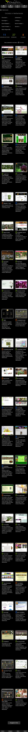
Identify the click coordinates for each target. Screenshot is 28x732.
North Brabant (6, 23)
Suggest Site (14, 722)
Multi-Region (6, 29)
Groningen (5, 20)
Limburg (17, 20)
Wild (18, 731)
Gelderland (18, 17)
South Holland (6, 26)
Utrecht (17, 26)
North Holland (19, 23)
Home (3, 731)
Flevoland (5, 17)
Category (10, 731)
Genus (25, 731)
